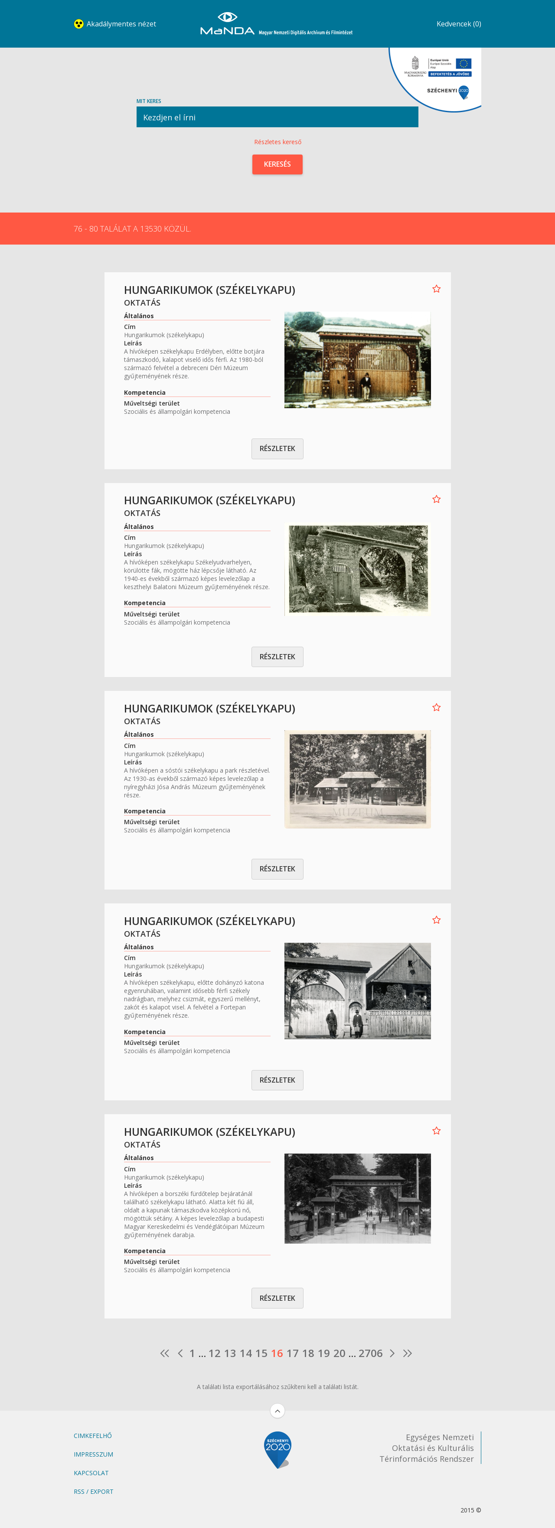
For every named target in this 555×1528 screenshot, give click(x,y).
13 (230, 1353)
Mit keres (277, 112)
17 (293, 1353)
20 (339, 1353)
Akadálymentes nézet (121, 24)
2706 (371, 1353)
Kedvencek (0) (459, 24)
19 (324, 1353)
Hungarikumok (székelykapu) (209, 289)
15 (261, 1353)
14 (246, 1353)
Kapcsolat (91, 1473)
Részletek (277, 448)
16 (277, 1353)
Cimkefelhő (93, 1435)
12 (215, 1353)
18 (308, 1353)
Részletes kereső (277, 142)
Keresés (277, 164)
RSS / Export (94, 1491)
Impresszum (93, 1454)
